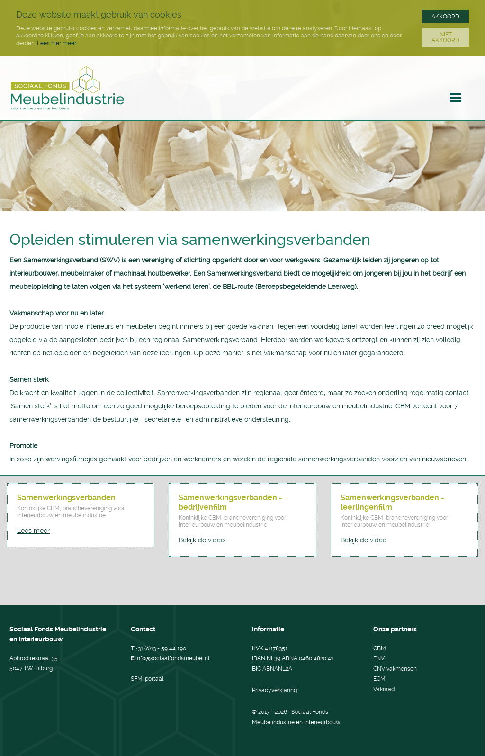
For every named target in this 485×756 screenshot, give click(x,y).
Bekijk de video (202, 540)
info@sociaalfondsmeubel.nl (172, 658)
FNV (379, 658)
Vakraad (384, 689)
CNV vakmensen (395, 669)
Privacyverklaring (274, 690)
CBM (379, 648)
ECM (379, 678)
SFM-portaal (147, 678)
